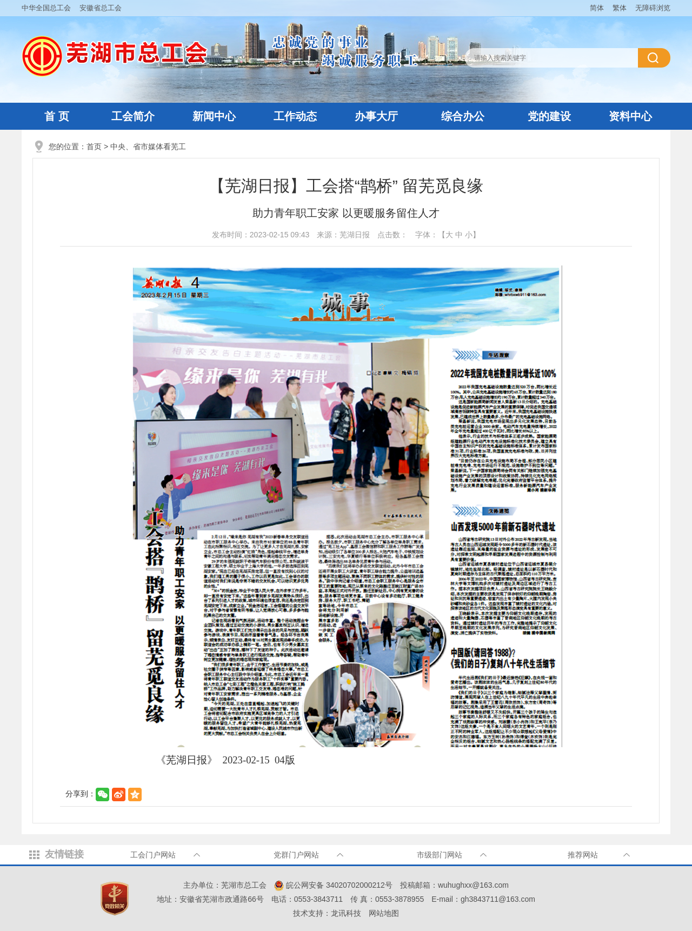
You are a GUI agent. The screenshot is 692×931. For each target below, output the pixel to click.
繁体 (620, 8)
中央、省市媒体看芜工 (148, 146)
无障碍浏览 (652, 8)
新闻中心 (214, 116)
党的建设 (549, 116)
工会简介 (133, 116)
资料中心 (630, 116)
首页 (94, 146)
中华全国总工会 (46, 8)
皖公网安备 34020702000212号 (333, 885)
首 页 (56, 116)
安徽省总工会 (100, 8)
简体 (597, 8)
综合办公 (462, 116)
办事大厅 (376, 116)
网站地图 (384, 913)
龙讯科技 (346, 913)
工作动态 (295, 116)
